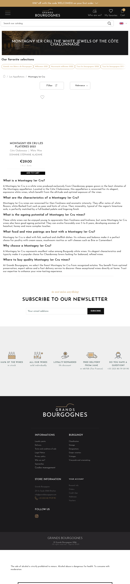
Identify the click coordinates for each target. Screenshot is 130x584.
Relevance (80, 85)
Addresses (72, 499)
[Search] (57, 23)
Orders (71, 491)
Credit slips (72, 495)
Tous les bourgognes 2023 (113, 66)
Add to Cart (32, 173)
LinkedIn (44, 520)
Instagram (37, 520)
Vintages (72, 458)
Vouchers (72, 503)
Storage (71, 446)
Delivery (38, 446)
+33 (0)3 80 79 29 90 (118, 370)
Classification (73, 442)
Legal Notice (39, 454)
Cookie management (45, 469)
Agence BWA (73, 548)
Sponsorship (39, 466)
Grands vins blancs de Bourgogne (17, 66)
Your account (76, 481)
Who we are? (39, 462)
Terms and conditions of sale (44, 450)
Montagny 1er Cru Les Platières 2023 (26, 145)
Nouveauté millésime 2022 (62, 66)
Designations (73, 450)
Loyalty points (39, 442)
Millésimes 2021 (41, 66)
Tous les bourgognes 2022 (88, 66)
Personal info (73, 487)
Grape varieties (74, 454)
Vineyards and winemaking (78, 462)
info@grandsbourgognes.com (45, 499)
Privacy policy (39, 458)
